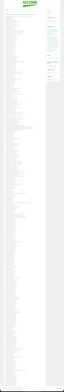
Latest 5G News (50, 12)
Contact (48, 11)
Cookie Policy (19, 389)
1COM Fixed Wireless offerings (52, 45)
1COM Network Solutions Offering (53, 44)
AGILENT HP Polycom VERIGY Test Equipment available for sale (20, 14)
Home (48, 9)
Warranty (48, 14)
